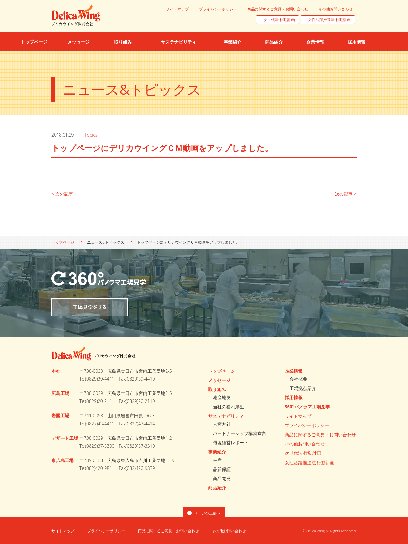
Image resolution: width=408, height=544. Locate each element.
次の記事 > (346, 194)
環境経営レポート (230, 442)
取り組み (217, 389)
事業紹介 (217, 452)
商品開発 (222, 478)
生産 (217, 460)
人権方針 (222, 424)
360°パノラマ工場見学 (307, 407)
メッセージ (219, 380)
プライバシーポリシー (218, 9)
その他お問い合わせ (335, 9)
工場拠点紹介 (302, 388)
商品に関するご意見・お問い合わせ (277, 9)
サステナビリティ (226, 416)
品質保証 (222, 469)
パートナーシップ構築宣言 (239, 433)
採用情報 (294, 397)
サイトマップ (177, 9)
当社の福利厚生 (228, 407)
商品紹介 (217, 488)
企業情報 (294, 371)
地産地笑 (222, 397)
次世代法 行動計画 (279, 19)
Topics (92, 135)
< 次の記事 (62, 194)
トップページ (62, 242)
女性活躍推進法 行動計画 (329, 19)
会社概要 (298, 379)
